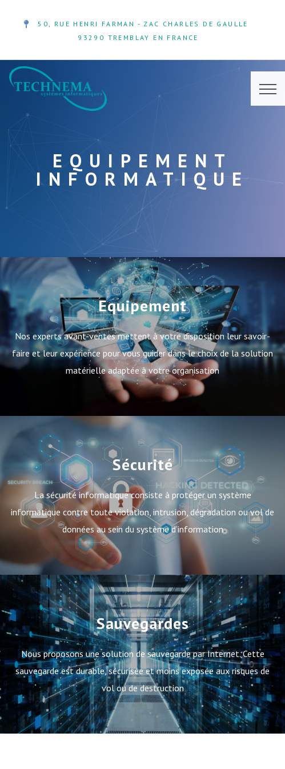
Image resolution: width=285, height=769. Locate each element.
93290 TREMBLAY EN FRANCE (138, 37)
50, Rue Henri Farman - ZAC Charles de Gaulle (143, 23)
